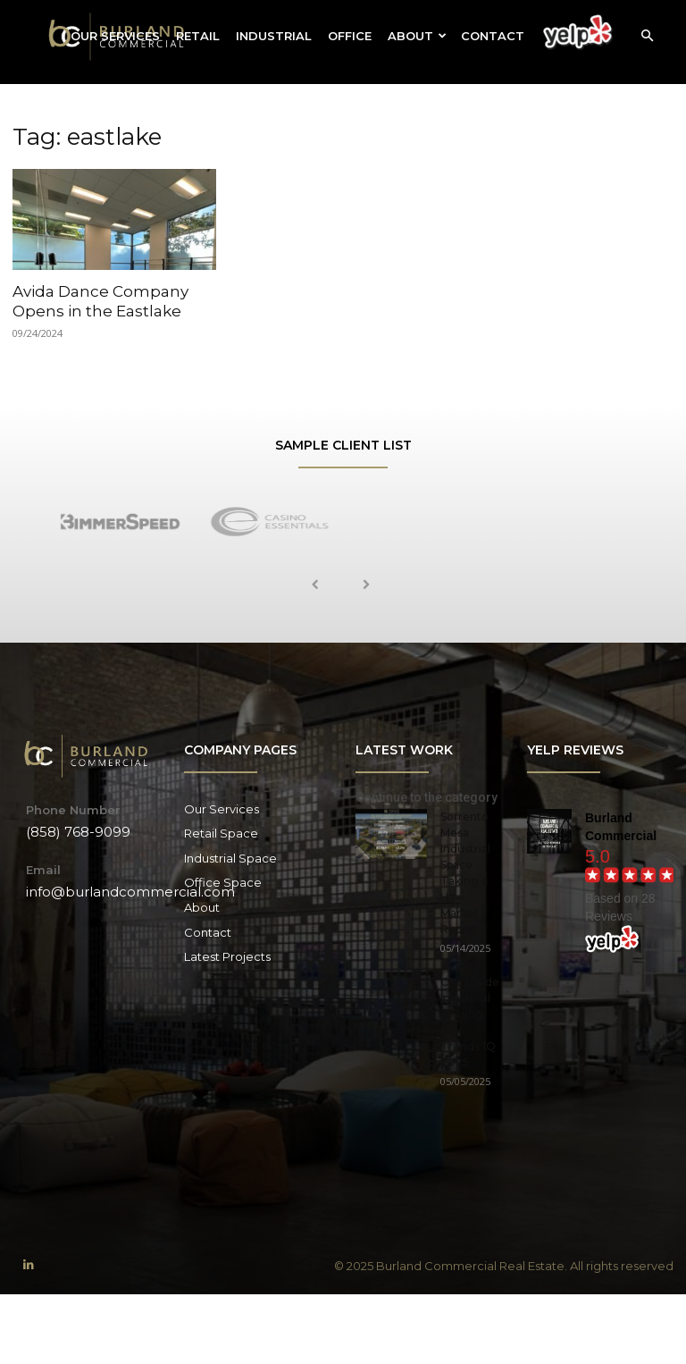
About (417, 36)
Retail (198, 36)
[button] (646, 36)
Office (350, 36)
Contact (492, 36)
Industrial (274, 36)
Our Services (115, 36)
